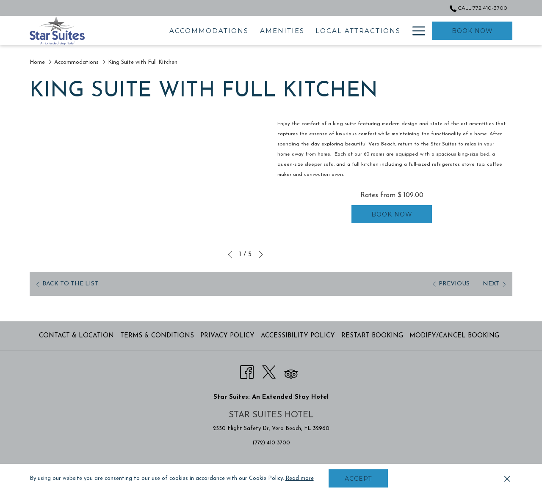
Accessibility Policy (298, 336)
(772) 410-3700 (271, 443)
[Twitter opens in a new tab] (269, 371)
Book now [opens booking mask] (472, 31)
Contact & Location (76, 336)
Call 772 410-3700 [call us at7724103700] (478, 8)
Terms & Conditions (157, 336)
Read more (299, 478)
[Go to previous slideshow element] (230, 254)
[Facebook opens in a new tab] (247, 371)
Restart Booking (372, 336)
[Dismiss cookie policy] (507, 478)
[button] (150, 183)
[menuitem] (162, 30)
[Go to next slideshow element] (261, 254)
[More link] (415, 30)
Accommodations (76, 62)
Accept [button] (358, 478)
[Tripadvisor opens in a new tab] (291, 371)
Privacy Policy (227, 336)
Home (37, 62)
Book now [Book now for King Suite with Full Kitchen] (391, 214)
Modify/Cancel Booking (454, 336)
